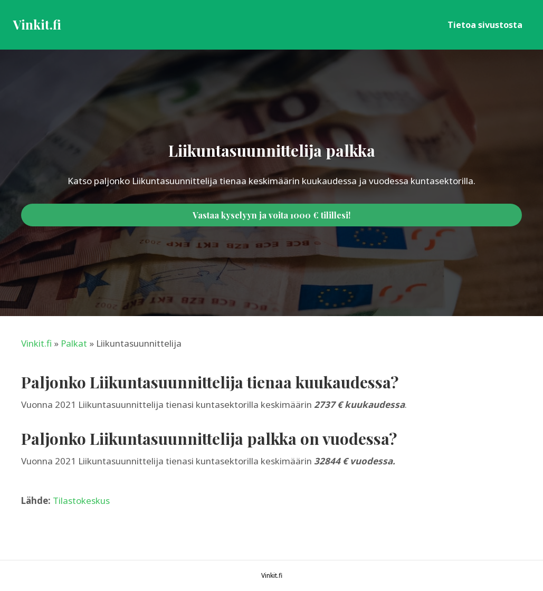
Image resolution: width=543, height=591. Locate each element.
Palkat (74, 343)
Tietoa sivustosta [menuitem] (484, 25)
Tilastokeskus (81, 500)
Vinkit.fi (36, 343)
